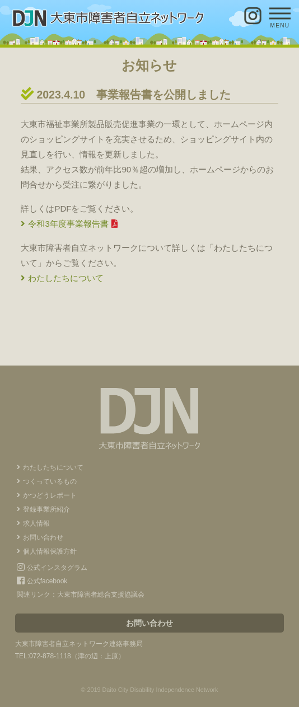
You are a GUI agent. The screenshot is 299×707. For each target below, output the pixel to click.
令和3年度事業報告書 (68, 223)
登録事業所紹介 (46, 509)
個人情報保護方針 (50, 551)
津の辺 (88, 656)
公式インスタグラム (52, 568)
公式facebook (42, 581)
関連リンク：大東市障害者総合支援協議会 (80, 594)
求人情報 (36, 523)
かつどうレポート (50, 495)
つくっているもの (50, 481)
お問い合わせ (43, 537)
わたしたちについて (66, 278)
